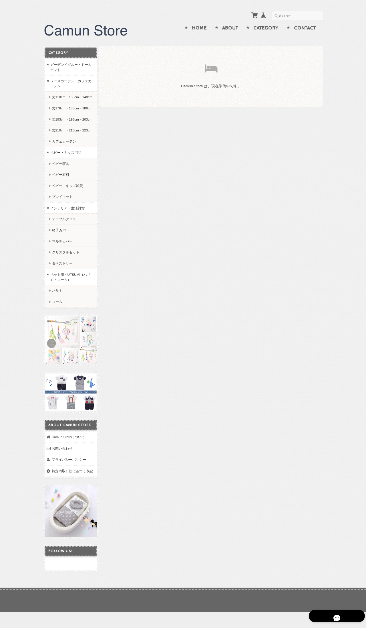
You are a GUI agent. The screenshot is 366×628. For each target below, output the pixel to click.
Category (266, 28)
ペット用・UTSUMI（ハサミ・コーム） (68, 296)
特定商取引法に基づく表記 (70, 490)
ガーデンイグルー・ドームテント (69, 66)
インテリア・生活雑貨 (67, 228)
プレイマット (62, 216)
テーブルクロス (64, 239)
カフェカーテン (64, 161)
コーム (57, 321)
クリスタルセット (65, 272)
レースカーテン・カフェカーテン (69, 83)
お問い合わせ (61, 465)
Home (199, 28)
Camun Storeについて (68, 454)
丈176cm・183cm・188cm (67, 115)
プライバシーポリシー (68, 477)
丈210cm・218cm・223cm (67, 147)
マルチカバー (62, 261)
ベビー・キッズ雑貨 (67, 205)
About (230, 28)
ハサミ (57, 310)
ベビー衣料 (60, 194)
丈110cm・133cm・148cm (67, 99)
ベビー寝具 (60, 183)
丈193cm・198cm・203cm (67, 131)
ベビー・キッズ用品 (65, 172)
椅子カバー (60, 250)
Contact (305, 28)
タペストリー (62, 283)
